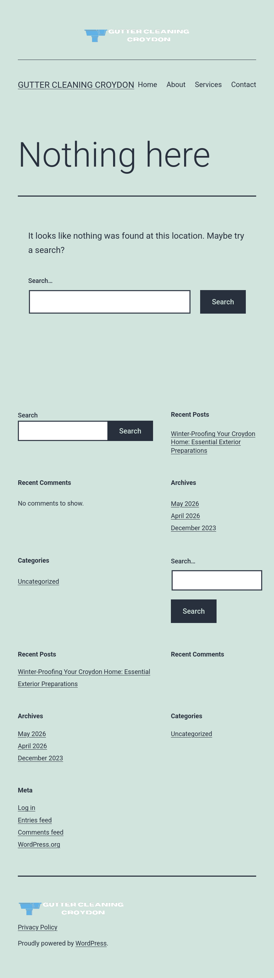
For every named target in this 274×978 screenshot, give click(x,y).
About (176, 84)
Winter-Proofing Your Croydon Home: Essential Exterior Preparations (213, 442)
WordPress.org (39, 844)
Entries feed (35, 820)
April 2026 (185, 516)
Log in (26, 807)
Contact (243, 84)
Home (147, 84)
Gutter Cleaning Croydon (76, 85)
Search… (40, 280)
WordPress (91, 943)
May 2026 (185, 503)
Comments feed (41, 832)
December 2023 (193, 528)
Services (208, 84)
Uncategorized (38, 581)
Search (28, 415)
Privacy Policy (37, 927)
